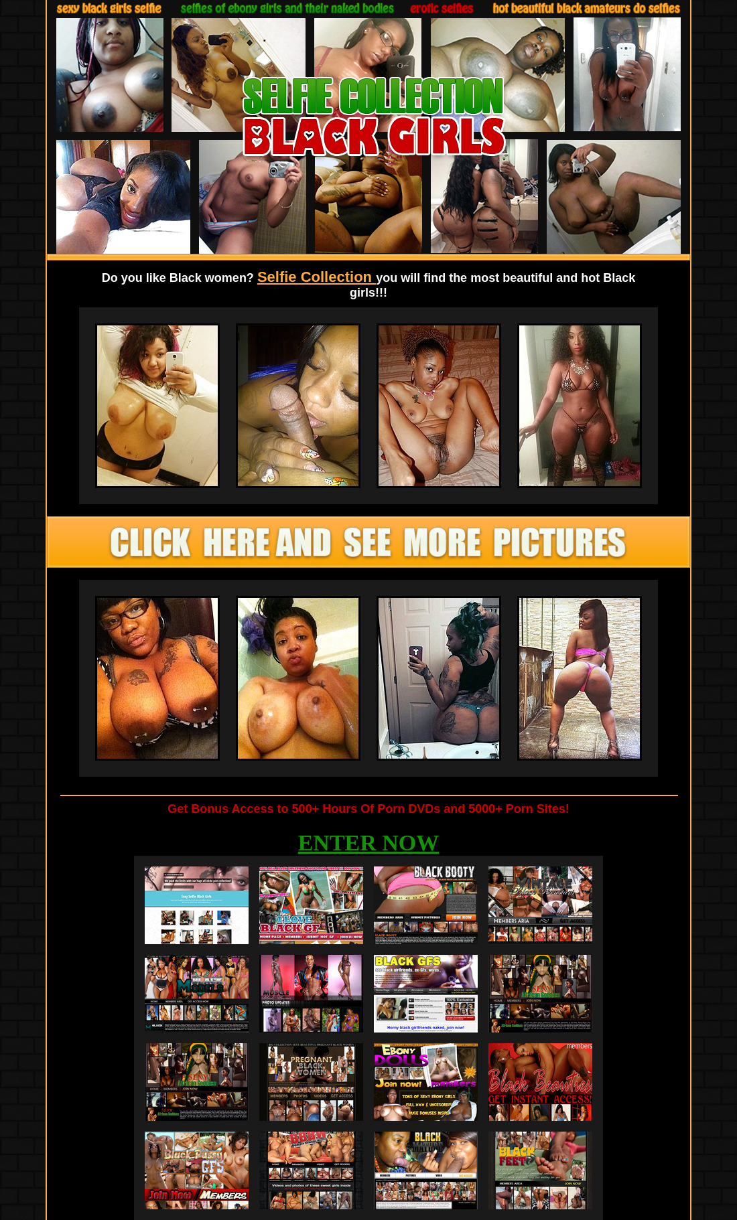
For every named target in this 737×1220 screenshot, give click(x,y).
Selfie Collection (316, 277)
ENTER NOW (369, 842)
